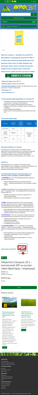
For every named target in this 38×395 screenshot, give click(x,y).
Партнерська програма (6, 378)
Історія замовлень (5, 385)
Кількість (3, 280)
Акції (2, 379)
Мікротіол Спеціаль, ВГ (12, 26)
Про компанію (4, 361)
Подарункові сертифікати (7, 376)
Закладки (3, 386)
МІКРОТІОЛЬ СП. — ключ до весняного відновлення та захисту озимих (27, 314)
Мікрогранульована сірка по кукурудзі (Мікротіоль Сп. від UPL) (8, 314)
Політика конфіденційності (7, 362)
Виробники (3, 375)
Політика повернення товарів (8, 364)
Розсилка (3, 388)
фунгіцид (4, 352)
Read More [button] (4, 347)
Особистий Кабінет (5, 383)
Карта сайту (4, 371)
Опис (3, 50)
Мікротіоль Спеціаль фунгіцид (14, 352)
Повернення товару (5, 369)
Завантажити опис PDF (8, 249)
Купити (19, 287)
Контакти (3, 368)
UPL (7, 271)
